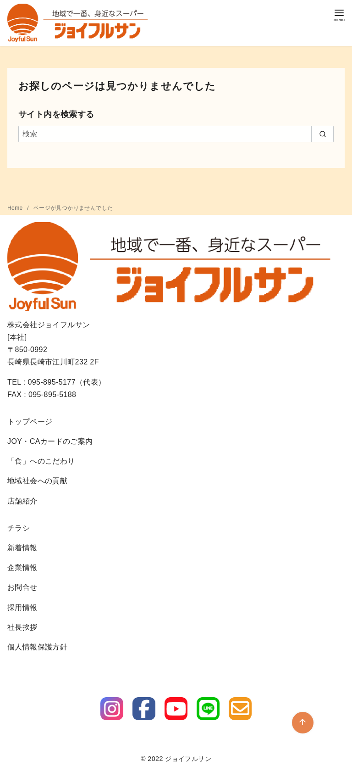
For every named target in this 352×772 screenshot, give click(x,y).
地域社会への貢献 (37, 481)
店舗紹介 (22, 501)
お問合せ (22, 587)
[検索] (176, 134)
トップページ (29, 421)
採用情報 (22, 607)
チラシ (18, 528)
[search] (322, 134)
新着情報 (22, 548)
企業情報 (22, 567)
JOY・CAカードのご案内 (50, 441)
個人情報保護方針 (37, 647)
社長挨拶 (22, 627)
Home (15, 208)
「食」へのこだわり (41, 461)
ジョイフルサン (188, 758)
